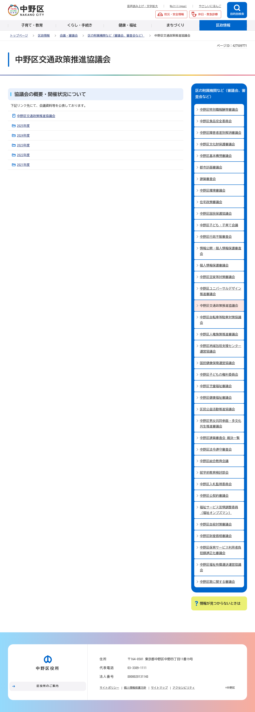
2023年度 (23, 145)
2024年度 (23, 135)
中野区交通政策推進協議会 (36, 116)
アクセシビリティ (184, 687)
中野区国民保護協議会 (216, 213)
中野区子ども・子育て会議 (219, 225)
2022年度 (23, 155)
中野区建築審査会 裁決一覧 (220, 437)
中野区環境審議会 (212, 190)
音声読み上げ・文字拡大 (142, 6)
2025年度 (23, 125)
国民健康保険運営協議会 (217, 363)
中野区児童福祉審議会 (216, 386)
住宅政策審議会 (211, 202)
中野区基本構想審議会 (216, 155)
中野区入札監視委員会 (216, 484)
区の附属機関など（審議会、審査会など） (116, 35)
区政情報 (44, 35)
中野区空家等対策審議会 (217, 277)
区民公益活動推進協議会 (217, 409)
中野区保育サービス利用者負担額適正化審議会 (220, 550)
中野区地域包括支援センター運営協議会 (220, 348)
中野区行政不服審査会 (216, 236)
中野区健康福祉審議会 (216, 397)
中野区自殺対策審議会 (216, 524)
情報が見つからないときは (220, 603)
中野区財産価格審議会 (216, 535)
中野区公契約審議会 (214, 495)
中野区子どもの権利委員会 (219, 374)
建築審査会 (208, 178)
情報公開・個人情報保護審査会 (220, 251)
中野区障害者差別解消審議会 (220, 132)
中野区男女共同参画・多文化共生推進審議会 (220, 423)
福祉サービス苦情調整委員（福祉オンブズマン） (219, 510)
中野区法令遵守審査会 (216, 449)
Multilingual (178, 6)
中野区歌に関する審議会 (217, 581)
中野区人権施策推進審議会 (219, 334)
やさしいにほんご (210, 6)
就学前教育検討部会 (214, 472)
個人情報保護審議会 (214, 265)
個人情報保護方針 (135, 687)
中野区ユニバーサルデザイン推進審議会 (220, 291)
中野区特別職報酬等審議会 (219, 109)
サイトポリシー (109, 687)
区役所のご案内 (48, 686)
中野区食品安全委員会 (216, 121)
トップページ (19, 35)
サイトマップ (159, 687)
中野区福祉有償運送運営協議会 (220, 567)
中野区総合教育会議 (214, 461)
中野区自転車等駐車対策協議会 (220, 320)
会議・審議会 (69, 35)
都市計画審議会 (211, 167)
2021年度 (23, 164)
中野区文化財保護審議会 (217, 144)
